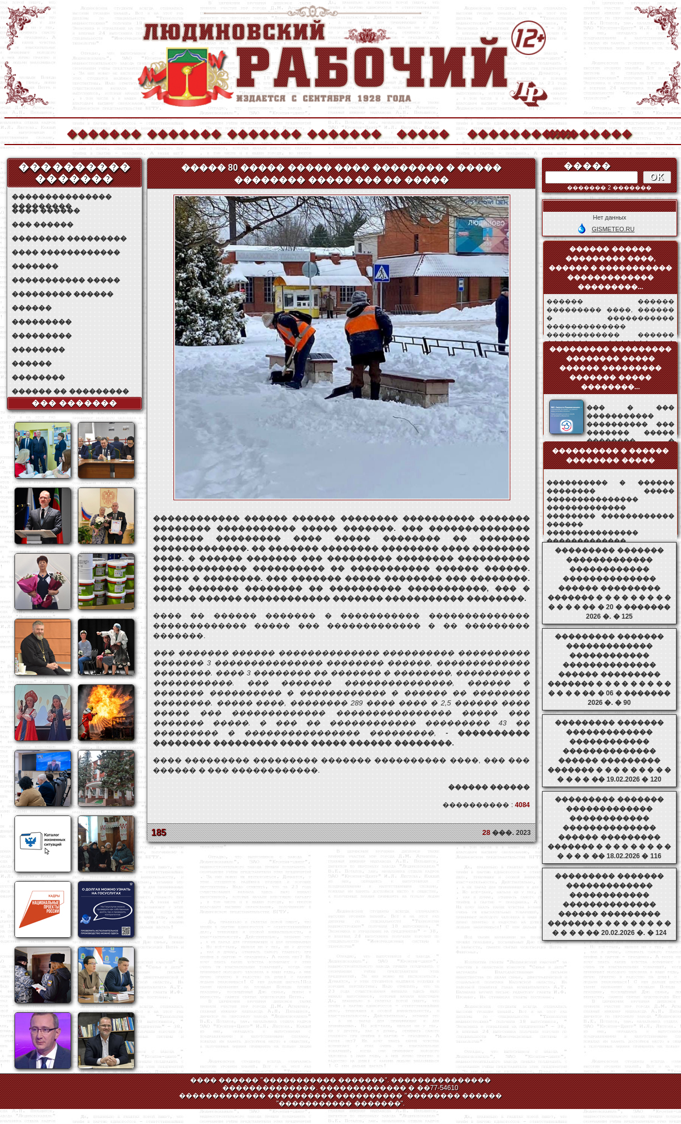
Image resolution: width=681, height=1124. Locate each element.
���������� (503, 132)
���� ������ (46, 211)
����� (423, 132)
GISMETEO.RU (612, 229)
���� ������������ (66, 252)
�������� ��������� (69, 238)
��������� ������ (62, 294)
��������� (42, 322)
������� (103, 132)
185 (158, 832)
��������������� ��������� (62, 197)
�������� (583, 132)
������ (32, 308)
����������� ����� (66, 280)
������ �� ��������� (70, 391)
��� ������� (75, 403)
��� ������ (42, 224)
